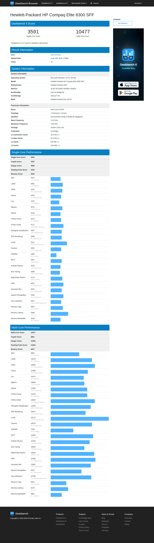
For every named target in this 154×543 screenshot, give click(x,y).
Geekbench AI (61, 521)
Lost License (83, 521)
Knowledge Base (85, 518)
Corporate (128, 518)
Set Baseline (123, 23)
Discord (104, 524)
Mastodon (105, 521)
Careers (128, 521)
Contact (82, 524)
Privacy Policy (84, 527)
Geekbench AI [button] (61, 3)
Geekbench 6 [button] (46, 3)
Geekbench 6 (61, 518)
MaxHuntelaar (56, 55)
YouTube (105, 530)
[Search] (103, 3)
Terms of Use (84, 530)
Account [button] (138, 3)
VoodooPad (60, 524)
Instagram (105, 527)
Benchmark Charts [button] (79, 3)
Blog (103, 518)
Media (127, 524)
